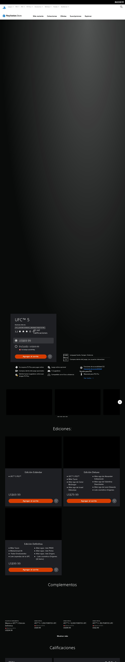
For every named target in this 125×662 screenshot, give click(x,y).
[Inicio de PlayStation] (4, 6)
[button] (93, 366)
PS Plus (29, 7)
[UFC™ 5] (29, 400)
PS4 (22, 7)
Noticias (47, 7)
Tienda (55, 7)
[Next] (120, 400)
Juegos (10, 7)
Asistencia (64, 7)
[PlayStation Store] (12, 13)
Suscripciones (75, 14)
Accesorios (38, 7)
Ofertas (63, 14)
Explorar (88, 14)
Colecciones (52, 14)
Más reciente (38, 14)
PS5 (17, 7)
